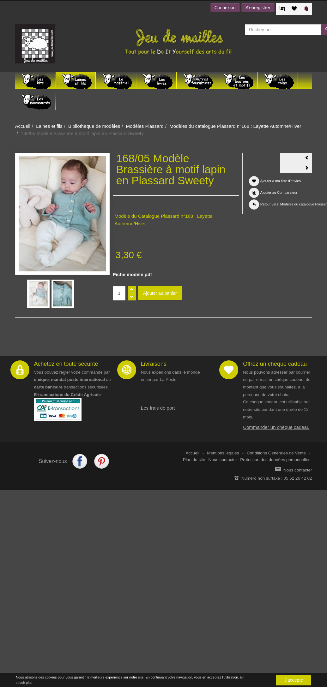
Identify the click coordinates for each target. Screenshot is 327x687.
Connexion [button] (225, 7)
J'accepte (293, 680)
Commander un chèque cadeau (276, 427)
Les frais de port (158, 408)
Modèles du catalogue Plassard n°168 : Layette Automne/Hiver (235, 126)
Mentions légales (223, 453)
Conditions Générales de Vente (276, 453)
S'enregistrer (257, 7)
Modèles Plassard (145, 126)
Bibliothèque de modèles (94, 126)
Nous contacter (223, 459)
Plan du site (194, 459)
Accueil (22, 126)
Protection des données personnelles (275, 459)
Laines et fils (49, 126)
